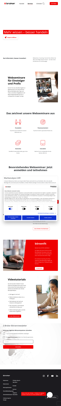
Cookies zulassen (48, 217)
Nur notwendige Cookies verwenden (13, 217)
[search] (43, 4)
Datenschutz (6, 383)
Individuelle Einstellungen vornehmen (46, 213)
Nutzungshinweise (7, 387)
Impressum (5, 380)
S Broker (39, 4)
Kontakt (14, 385)
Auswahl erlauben (30, 217)
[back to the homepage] (12, 375)
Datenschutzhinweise (13, 337)
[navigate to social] (44, 376)
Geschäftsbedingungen (8, 391)
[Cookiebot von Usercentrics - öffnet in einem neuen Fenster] (51, 187)
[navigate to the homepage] (9, 3)
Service (30, 4)
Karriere (14, 389)
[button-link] (54, 3)
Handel (21, 4)
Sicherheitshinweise (7, 394)
